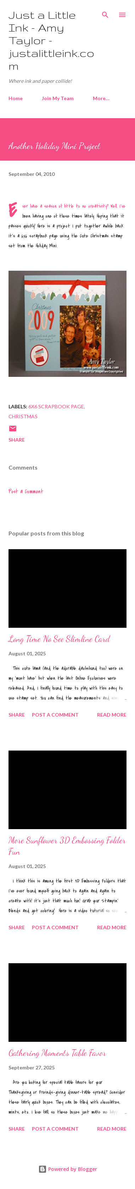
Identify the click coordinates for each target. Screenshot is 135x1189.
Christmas (23, 416)
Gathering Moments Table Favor (57, 1053)
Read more (111, 715)
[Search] (105, 12)
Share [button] (17, 440)
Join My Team (58, 98)
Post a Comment (26, 491)
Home (16, 98)
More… (101, 98)
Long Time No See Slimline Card (59, 639)
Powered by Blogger (67, 1169)
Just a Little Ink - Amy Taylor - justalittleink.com (51, 40)
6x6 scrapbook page (56, 406)
